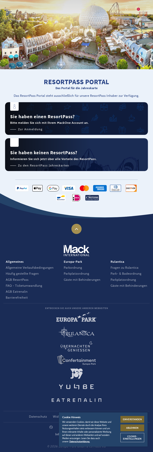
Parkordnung (73, 268)
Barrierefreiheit (17, 297)
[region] (103, 429)
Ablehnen (132, 427)
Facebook (51, 427)
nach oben (76, 229)
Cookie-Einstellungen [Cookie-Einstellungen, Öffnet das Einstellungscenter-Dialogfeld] (132, 437)
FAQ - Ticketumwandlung (24, 286)
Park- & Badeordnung (126, 273)
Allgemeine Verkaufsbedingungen (30, 268)
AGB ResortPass (17, 280)
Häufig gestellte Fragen (22, 273)
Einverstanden (132, 419)
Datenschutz (38, 416)
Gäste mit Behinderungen (82, 280)
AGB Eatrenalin (17, 292)
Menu (148, 8)
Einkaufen (137, 8)
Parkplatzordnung (76, 273)
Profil (127, 8)
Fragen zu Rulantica (125, 268)
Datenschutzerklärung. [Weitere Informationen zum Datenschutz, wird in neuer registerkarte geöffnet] (79, 441)
